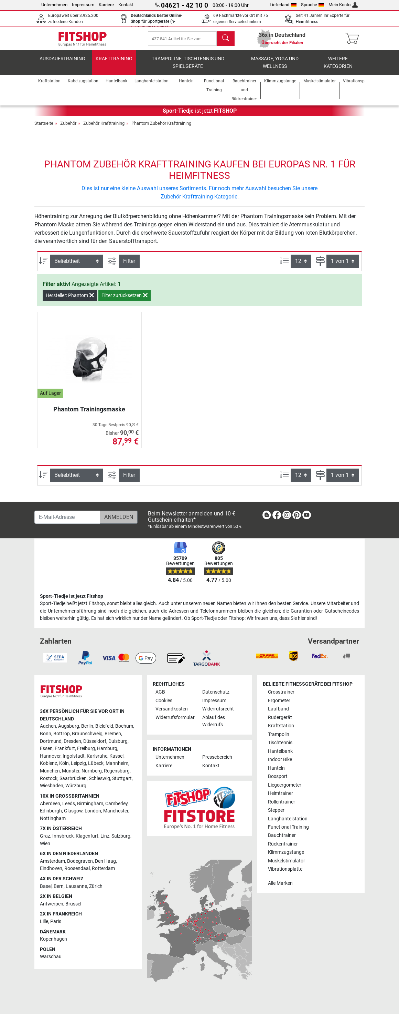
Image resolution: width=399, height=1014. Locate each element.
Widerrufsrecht (218, 709)
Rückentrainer (283, 844)
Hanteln (276, 768)
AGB (160, 692)
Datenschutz (215, 692)
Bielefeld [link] (104, 726)
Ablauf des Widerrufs (213, 721)
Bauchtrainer (282, 835)
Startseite (43, 128)
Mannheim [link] (117, 763)
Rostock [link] (48, 778)
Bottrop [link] (61, 734)
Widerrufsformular (175, 717)
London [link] (93, 811)
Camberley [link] (116, 804)
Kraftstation (281, 726)
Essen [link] (46, 748)
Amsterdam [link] (52, 861)
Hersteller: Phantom (70, 300)
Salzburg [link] (120, 836)
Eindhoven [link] (51, 868)
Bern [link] (59, 886)
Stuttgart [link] (122, 778)
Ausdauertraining (62, 63)
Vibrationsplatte (285, 869)
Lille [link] (44, 921)
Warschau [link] (51, 957)
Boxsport (278, 776)
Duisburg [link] (118, 741)
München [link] (50, 771)
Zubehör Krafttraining (104, 128)
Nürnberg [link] (92, 771)
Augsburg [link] (68, 726)
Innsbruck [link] (63, 836)
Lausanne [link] (76, 886)
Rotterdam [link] (103, 868)
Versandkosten (171, 709)
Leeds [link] (68, 804)
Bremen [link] (113, 734)
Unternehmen (54, 4)
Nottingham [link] (53, 818)
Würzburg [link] (75, 786)
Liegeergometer (284, 785)
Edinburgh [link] (51, 811)
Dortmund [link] (51, 741)
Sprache (312, 4)
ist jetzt (200, 115)
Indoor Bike (280, 759)
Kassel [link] (116, 756)
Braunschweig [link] (87, 734)
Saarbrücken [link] (73, 778)
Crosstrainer (281, 692)
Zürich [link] (96, 886)
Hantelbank (280, 751)
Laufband (278, 709)
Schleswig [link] (99, 778)
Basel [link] (46, 886)
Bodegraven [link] (80, 861)
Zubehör (68, 128)
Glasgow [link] (73, 811)
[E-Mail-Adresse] (67, 517)
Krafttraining (114, 63)
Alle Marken (280, 883)
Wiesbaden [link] (51, 786)
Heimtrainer (280, 793)
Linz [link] (104, 836)
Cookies (163, 701)
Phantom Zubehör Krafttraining (161, 128)
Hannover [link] (50, 756)
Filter (129, 266)
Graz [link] (45, 836)
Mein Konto (343, 4)
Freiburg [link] (86, 748)
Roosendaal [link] (77, 868)
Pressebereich (217, 757)
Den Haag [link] (105, 861)
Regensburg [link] (117, 771)
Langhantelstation (288, 819)
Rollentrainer (281, 802)
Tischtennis (280, 743)
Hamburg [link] (107, 748)
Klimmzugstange (286, 852)
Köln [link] (64, 763)
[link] (266, 516)
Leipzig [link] (78, 763)
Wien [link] (45, 844)
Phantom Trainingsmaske (89, 414)
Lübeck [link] (96, 763)
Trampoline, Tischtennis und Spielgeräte (188, 67)
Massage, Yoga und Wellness (275, 67)
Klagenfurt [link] (87, 836)
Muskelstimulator (286, 861)
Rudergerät (280, 717)
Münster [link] (70, 771)
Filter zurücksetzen (124, 300)
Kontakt (125, 4)
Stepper (276, 810)
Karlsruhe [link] (97, 756)
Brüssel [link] (73, 904)
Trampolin (278, 734)
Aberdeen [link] (50, 804)
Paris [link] (55, 921)
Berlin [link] (87, 726)
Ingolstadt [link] (74, 756)
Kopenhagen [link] (53, 939)
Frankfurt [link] (65, 748)
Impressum (83, 4)
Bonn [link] (45, 734)
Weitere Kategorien (338, 67)
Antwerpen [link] (51, 904)
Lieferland (283, 4)
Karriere (106, 4)
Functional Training (288, 827)
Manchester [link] (115, 811)
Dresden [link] (72, 741)
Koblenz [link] (48, 763)
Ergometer (279, 701)
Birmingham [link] (90, 804)
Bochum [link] (124, 726)
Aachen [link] (48, 726)
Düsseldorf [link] (94, 741)
